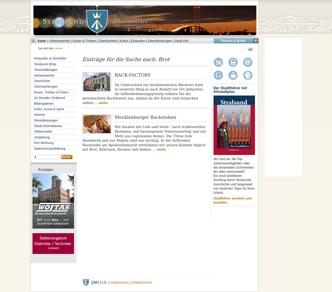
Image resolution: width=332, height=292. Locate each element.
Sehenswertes (60, 41)
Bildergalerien (44, 103)
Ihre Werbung (44, 143)
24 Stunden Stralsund (49, 98)
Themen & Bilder (233, 41)
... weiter (101, 103)
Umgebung (42, 137)
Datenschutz (142, 282)
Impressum (120, 282)
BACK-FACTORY (133, 74)
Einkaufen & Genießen (50, 58)
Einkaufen (138, 41)
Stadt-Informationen (48, 126)
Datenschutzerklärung (49, 148)
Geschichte (42, 81)
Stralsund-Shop (45, 64)
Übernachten (108, 41)
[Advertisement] (283, 107)
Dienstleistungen (160, 41)
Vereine (39, 114)
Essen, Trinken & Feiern (51, 92)
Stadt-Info (182, 41)
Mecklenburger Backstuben (145, 117)
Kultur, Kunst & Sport (49, 109)
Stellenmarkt (43, 131)
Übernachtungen (46, 86)
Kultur (124, 41)
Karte (42, 41)
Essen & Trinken (84, 41)
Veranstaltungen (45, 70)
